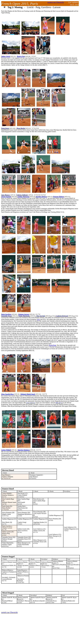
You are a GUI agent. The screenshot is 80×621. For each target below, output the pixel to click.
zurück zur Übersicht (55, 2)
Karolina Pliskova (41, 196)
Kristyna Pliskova (58, 196)
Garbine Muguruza (23, 196)
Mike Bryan (59, 402)
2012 (38, 319)
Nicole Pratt (52, 345)
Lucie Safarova (30, 402)
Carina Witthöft (6, 450)
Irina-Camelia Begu (7, 394)
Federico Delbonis (22, 195)
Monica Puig (21, 56)
